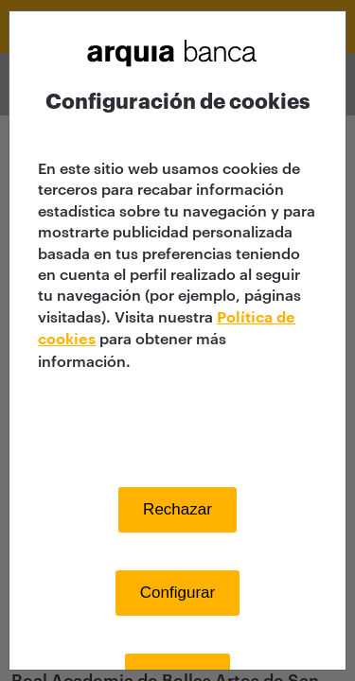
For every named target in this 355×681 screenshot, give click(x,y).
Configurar (177, 593)
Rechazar (177, 509)
